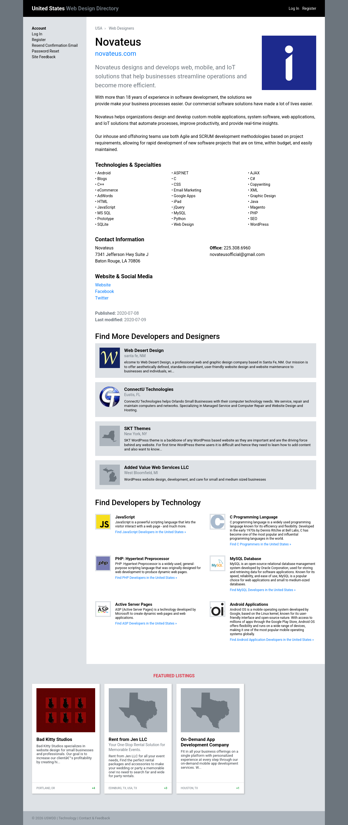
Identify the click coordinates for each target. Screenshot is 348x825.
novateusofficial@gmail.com (237, 254)
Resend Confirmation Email (55, 45)
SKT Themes (137, 428)
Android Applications (249, 604)
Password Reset (45, 51)
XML (254, 190)
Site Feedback (43, 57)
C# (252, 179)
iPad (177, 201)
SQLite (102, 224)
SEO (253, 219)
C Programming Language (254, 517)
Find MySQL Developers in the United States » (263, 590)
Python (180, 219)
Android (104, 173)
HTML (102, 201)
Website (103, 285)
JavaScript (106, 207)
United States (75, 8)
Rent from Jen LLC (128, 739)
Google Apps (184, 196)
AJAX (255, 173)
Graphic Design (263, 196)
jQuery (179, 207)
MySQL (180, 213)
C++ (100, 184)
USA (98, 28)
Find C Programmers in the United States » (260, 544)
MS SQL (104, 213)
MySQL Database (245, 558)
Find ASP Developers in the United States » (146, 623)
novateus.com (115, 53)
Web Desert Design (144, 350)
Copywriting (260, 184)
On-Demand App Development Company (205, 742)
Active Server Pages (133, 604)
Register (309, 8)
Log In (294, 8)
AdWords (105, 196)
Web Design (184, 224)
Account (39, 28)
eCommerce (107, 190)
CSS (177, 184)
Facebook (104, 291)
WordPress (259, 224)
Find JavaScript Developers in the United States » (150, 532)
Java (254, 201)
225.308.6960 (237, 248)
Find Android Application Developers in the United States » (272, 640)
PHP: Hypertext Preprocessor (142, 558)
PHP (254, 213)
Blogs (102, 179)
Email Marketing (187, 190)
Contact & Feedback (94, 818)
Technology (67, 818)
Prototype (105, 219)
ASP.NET (181, 173)
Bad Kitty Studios (54, 739)
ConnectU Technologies (148, 389)
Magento (257, 207)
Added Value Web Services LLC (156, 467)
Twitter (101, 298)
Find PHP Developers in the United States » (146, 578)
